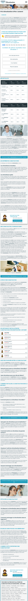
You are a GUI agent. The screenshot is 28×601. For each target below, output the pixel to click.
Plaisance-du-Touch (5, 587)
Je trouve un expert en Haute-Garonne (14, 417)
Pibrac (21, 593)
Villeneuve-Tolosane (5, 593)
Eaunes (18, 599)
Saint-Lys (12, 593)
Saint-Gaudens (18, 588)
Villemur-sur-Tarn (11, 598)
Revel (11, 592)
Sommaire (3, 15)
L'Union (13, 588)
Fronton (13, 599)
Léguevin (16, 593)
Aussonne (13, 596)
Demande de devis (17, 220)
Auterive (15, 592)
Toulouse (3, 585)
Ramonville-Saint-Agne (6, 588)
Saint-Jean (23, 590)
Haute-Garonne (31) (8, 9)
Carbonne (22, 599)
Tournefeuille (13, 585)
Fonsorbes (24, 588)
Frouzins (8, 595)
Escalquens (18, 596)
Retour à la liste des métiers (14, 70)
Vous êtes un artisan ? (23, 73)
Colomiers (8, 585)
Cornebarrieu (4, 598)
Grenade (24, 593)
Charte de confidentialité (8, 73)
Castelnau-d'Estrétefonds (6, 599)
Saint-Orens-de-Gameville (15, 590)
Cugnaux (12, 587)
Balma (16, 587)
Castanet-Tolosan (5, 590)
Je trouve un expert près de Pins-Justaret (14, 157)
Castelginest (20, 592)
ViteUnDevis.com (18, 73)
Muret (18, 585)
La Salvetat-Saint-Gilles (6, 596)
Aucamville (4, 595)
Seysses (12, 595)
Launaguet (17, 595)
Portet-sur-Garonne (5, 592)
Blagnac (22, 585)
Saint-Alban (18, 598)
